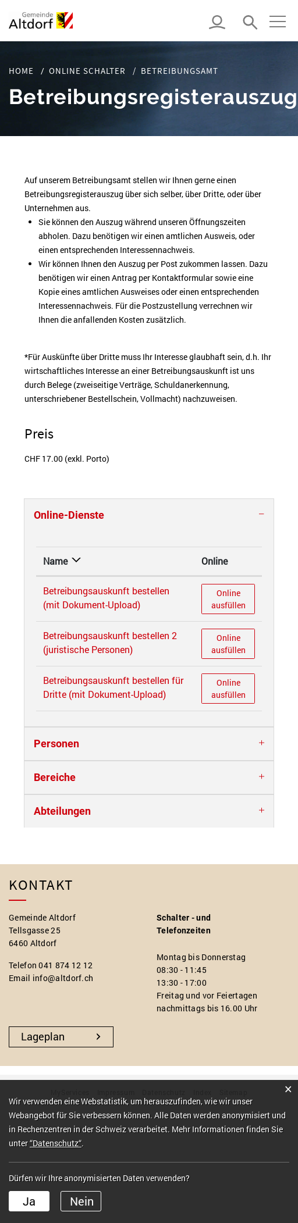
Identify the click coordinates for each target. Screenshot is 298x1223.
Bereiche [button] (55, 777)
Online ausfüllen (233, 598)
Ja (29, 1200)
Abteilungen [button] (62, 811)
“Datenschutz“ (55, 1143)
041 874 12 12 (65, 965)
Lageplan (43, 1036)
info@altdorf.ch (63, 977)
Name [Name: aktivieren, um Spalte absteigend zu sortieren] (55, 561)
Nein (82, 1200)
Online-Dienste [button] (69, 515)
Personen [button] (56, 743)
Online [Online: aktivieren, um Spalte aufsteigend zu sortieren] (214, 561)
